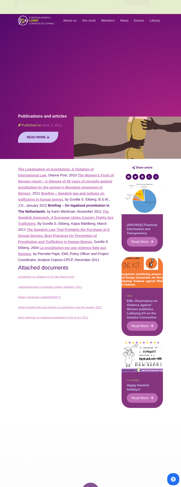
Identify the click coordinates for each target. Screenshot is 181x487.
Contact (116, 6)
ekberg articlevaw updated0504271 (39, 297)
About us (70, 20)
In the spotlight (133, 380)
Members (108, 20)
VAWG (129, 296)
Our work (89, 20)
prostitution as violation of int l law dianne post (46, 276)
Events (139, 20)
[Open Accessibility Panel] (173, 479)
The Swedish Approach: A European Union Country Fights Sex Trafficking (65, 217)
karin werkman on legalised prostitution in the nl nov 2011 (53, 317)
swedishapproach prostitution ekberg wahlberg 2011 (50, 287)
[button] (129, 177)
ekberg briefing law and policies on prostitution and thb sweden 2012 (60, 307)
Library (155, 20)
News (124, 20)
